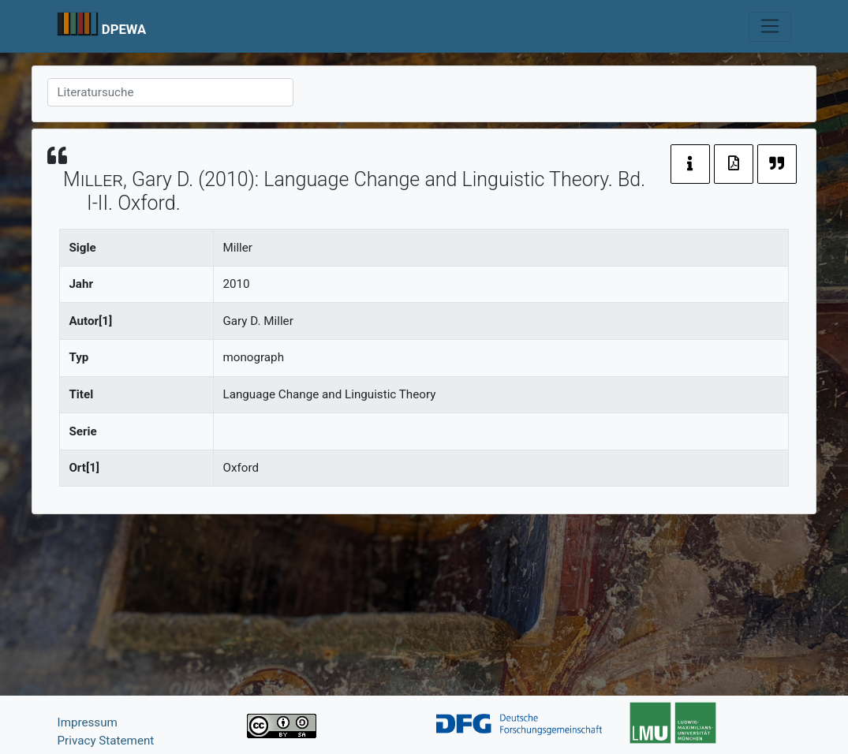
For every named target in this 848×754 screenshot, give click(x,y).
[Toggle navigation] (769, 27)
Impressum (88, 722)
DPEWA (124, 29)
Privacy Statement (106, 740)
